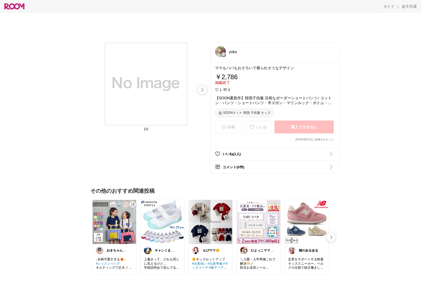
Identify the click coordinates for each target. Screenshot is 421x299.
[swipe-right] (202, 90)
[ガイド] (388, 6)
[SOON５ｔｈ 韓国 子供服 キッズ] (244, 113)
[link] (114, 221)
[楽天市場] (409, 6)
